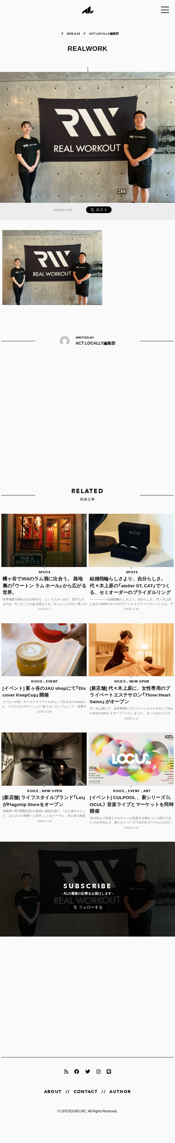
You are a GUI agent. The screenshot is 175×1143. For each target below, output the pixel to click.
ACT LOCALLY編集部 (104, 33)
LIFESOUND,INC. (74, 1110)
